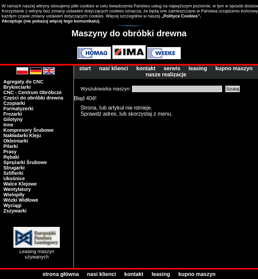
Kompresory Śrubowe (28, 130)
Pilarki (10, 146)
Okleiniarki (15, 141)
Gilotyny (13, 119)
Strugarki (14, 167)
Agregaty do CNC (23, 81)
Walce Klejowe (20, 184)
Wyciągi (12, 205)
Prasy (9, 151)
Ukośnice (14, 178)
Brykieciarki (17, 87)
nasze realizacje (165, 74)
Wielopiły (14, 194)
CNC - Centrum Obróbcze (32, 92)
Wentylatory (17, 189)
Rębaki (11, 157)
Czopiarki (14, 103)
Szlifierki (13, 173)
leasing (197, 68)
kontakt (146, 68)
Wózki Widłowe (20, 200)
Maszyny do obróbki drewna (129, 33)
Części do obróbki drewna (33, 98)
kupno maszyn (234, 68)
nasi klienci (113, 68)
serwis (172, 68)
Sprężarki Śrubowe (25, 162)
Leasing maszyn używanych (36, 251)
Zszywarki (15, 210)
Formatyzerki (18, 108)
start (85, 68)
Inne (8, 124)
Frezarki (12, 114)
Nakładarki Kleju (22, 135)
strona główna (60, 274)
